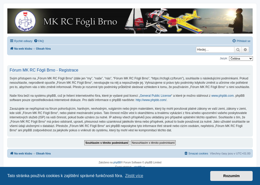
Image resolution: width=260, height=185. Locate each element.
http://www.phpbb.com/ (151, 100)
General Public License (155, 95)
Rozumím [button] (231, 176)
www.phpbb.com (222, 95)
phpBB (117, 162)
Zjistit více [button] (134, 176)
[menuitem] (39, 41)
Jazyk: (224, 58)
